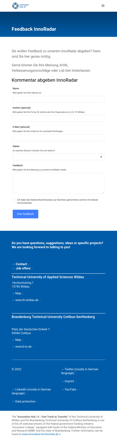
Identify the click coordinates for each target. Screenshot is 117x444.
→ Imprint (68, 381)
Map (19, 293)
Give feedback (25, 214)
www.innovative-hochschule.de (41, 434)
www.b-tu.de (24, 346)
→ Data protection (25, 401)
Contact (23, 264)
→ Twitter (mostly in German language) (79, 371)
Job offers (24, 268)
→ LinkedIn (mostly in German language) (31, 391)
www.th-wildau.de (28, 300)
